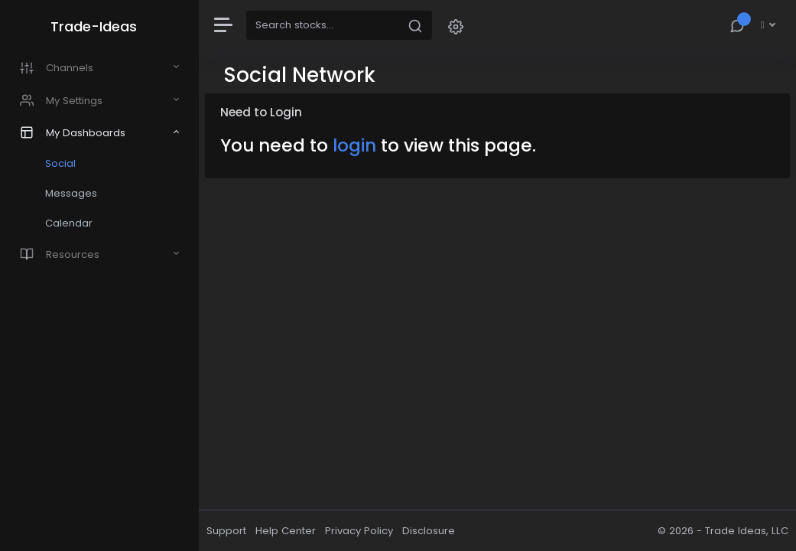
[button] (455, 25)
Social (60, 163)
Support (226, 530)
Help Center (285, 530)
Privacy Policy (359, 530)
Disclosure (428, 530)
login (354, 145)
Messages (71, 193)
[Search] (322, 25)
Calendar (69, 223)
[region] (99, 275)
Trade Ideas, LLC (746, 530)
